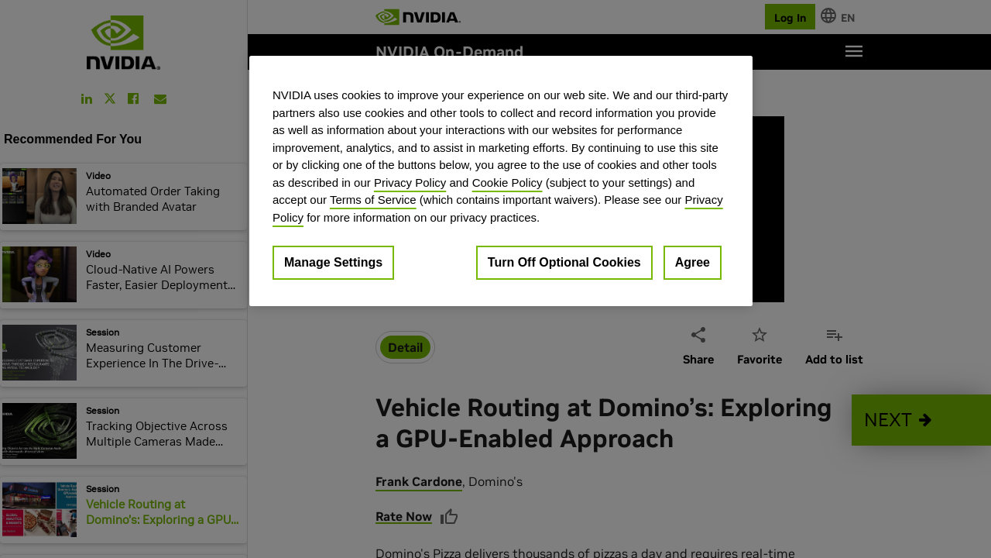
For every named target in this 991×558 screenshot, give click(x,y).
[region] (501, 181)
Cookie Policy (507, 182)
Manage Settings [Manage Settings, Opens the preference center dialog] (333, 262)
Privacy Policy (410, 182)
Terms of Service (373, 199)
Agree (692, 262)
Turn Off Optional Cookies (564, 262)
